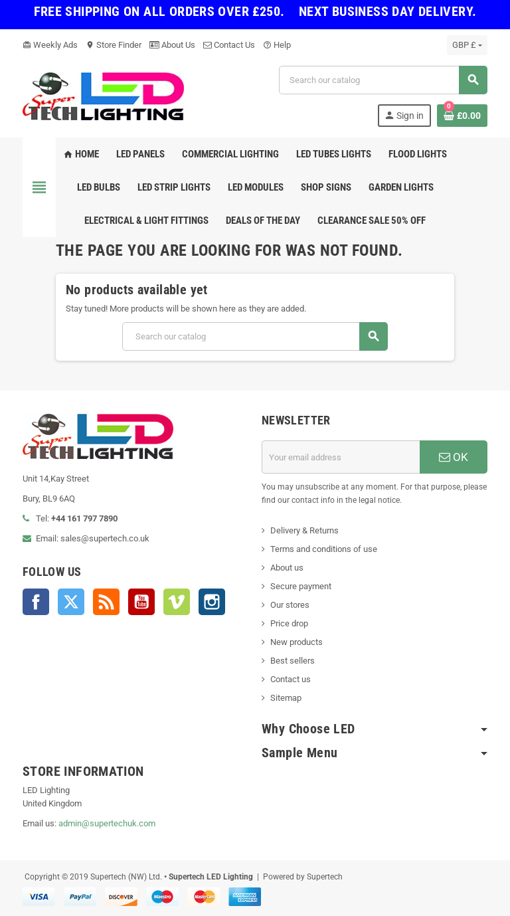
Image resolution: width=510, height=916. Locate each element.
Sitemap (285, 698)
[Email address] (341, 457)
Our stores (289, 605)
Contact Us (229, 45)
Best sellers (292, 661)
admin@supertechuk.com (106, 823)
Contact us (290, 679)
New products (296, 642)
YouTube (141, 602)
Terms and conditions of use (323, 549)
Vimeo (176, 602)
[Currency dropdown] (467, 45)
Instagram (212, 602)
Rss (106, 602)
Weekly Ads (50, 45)
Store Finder (113, 45)
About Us (172, 45)
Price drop (289, 623)
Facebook (36, 602)
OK (453, 457)
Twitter (71, 602)
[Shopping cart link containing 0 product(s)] (462, 115)
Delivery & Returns (304, 530)
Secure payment (300, 586)
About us (286, 568)
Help (277, 45)
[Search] (383, 80)
